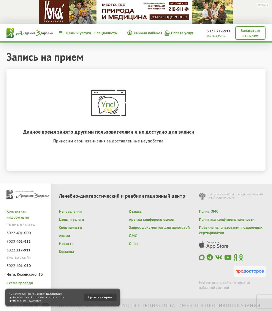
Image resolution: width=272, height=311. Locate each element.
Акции (64, 235)
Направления (70, 211)
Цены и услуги (78, 32)
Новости (66, 243)
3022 (219, 30)
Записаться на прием (250, 33)
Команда (66, 251)
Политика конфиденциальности (227, 219)
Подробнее (34, 300)
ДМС (133, 235)
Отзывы (135, 211)
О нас (133, 243)
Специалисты (105, 32)
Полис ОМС (208, 211)
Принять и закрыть (100, 297)
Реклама (263, 5)
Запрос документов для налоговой (159, 227)
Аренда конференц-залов (151, 219)
